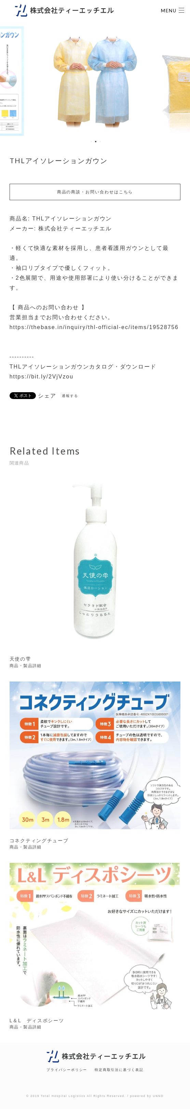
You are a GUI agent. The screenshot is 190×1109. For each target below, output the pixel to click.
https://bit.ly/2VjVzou (41, 376)
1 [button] (91, 141)
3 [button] (100, 141)
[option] (95, 81)
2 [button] (95, 141)
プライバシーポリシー (66, 1070)
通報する (70, 396)
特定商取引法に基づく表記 (119, 1070)
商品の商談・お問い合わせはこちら (95, 192)
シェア (47, 396)
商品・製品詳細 (26, 667)
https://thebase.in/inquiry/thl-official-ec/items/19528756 (94, 327)
